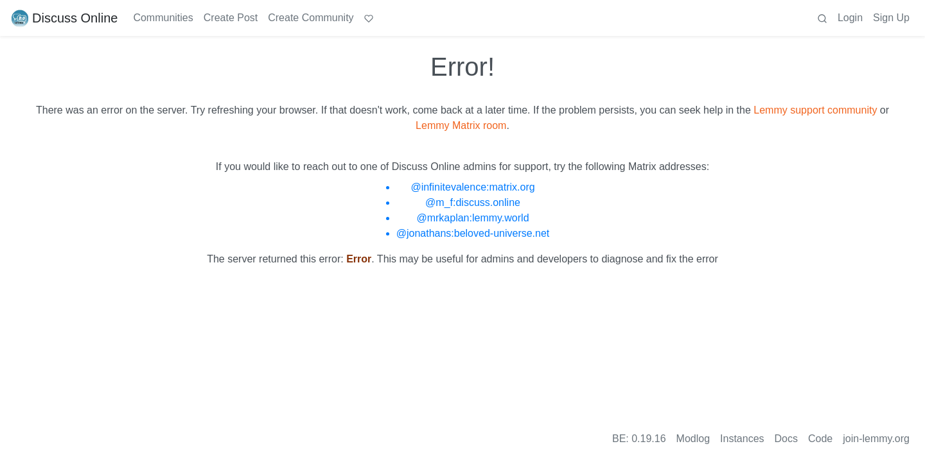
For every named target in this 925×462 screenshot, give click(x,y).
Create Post (231, 17)
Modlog (693, 438)
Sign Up (891, 17)
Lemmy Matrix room (461, 125)
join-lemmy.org (876, 438)
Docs (786, 438)
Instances (742, 438)
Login (850, 17)
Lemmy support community (815, 110)
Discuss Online (64, 18)
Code (820, 438)
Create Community (310, 17)
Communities (163, 17)
